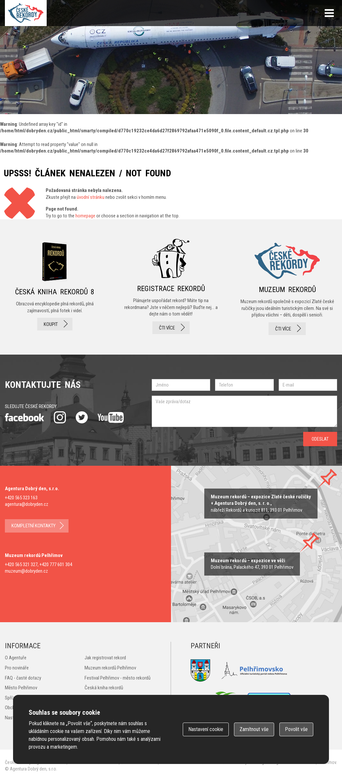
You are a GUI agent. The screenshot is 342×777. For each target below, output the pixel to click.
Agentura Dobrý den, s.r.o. (33, 768)
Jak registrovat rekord (105, 658)
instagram (60, 417)
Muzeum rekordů (287, 287)
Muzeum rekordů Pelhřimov (110, 668)
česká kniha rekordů (54, 287)
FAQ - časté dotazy (23, 678)
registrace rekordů (171, 287)
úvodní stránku (90, 197)
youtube (111, 417)
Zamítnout (254, 729)
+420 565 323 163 (21, 498)
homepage (85, 216)
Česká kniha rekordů (104, 688)
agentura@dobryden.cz (26, 504)
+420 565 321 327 (21, 564)
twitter (82, 417)
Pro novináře (17, 668)
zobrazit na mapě (261, 504)
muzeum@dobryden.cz (26, 571)
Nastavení (205, 729)
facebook (24, 417)
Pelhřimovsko (254, 670)
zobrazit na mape (252, 564)
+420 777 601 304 (55, 564)
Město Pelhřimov (21, 688)
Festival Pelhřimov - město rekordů (117, 678)
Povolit (296, 729)
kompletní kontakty (33, 526)
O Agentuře (15, 658)
